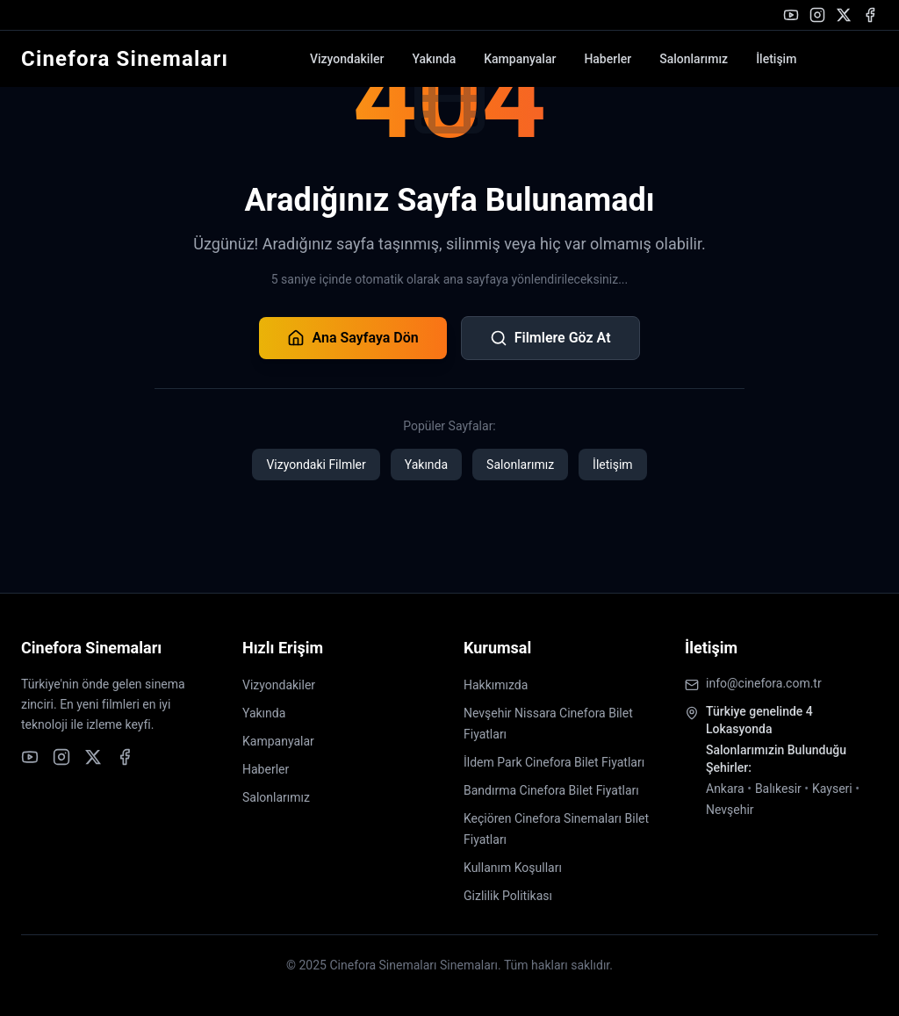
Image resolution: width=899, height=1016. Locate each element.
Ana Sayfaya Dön (352, 338)
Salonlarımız (693, 59)
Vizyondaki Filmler (315, 465)
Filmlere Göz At (550, 338)
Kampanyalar (520, 59)
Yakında (434, 59)
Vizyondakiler (347, 59)
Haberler (607, 59)
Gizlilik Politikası (508, 896)
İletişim (776, 59)
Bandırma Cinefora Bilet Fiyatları (551, 790)
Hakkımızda (496, 685)
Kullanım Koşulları (513, 868)
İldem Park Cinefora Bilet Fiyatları (554, 762)
